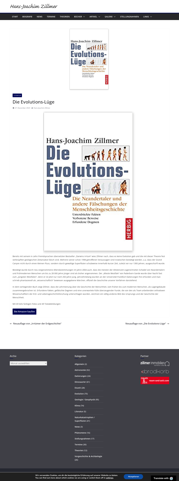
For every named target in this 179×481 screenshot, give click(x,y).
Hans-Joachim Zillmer (42, 108)
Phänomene (80, 432)
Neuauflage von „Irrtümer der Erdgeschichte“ (35, 323)
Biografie (27, 16)
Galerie (109, 16)
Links (146, 16)
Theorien (65, 16)
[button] (83, 17)
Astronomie (80, 370)
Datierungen (81, 376)
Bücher (78, 16)
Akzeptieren (133, 476)
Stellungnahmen (129, 16)
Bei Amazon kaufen (24, 311)
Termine (51, 16)
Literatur (17, 95)
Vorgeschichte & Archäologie (88, 456)
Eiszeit (78, 387)
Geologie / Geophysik (85, 399)
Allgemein (79, 364)
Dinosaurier (80, 382)
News (39, 16)
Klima (77, 405)
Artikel (93, 16)
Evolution (79, 393)
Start (15, 16)
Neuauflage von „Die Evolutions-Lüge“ (147, 323)
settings (109, 478)
